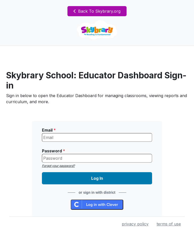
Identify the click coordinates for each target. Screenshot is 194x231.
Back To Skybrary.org (97, 11)
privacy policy (135, 223)
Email (49, 130)
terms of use (169, 223)
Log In (97, 178)
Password (53, 150)
